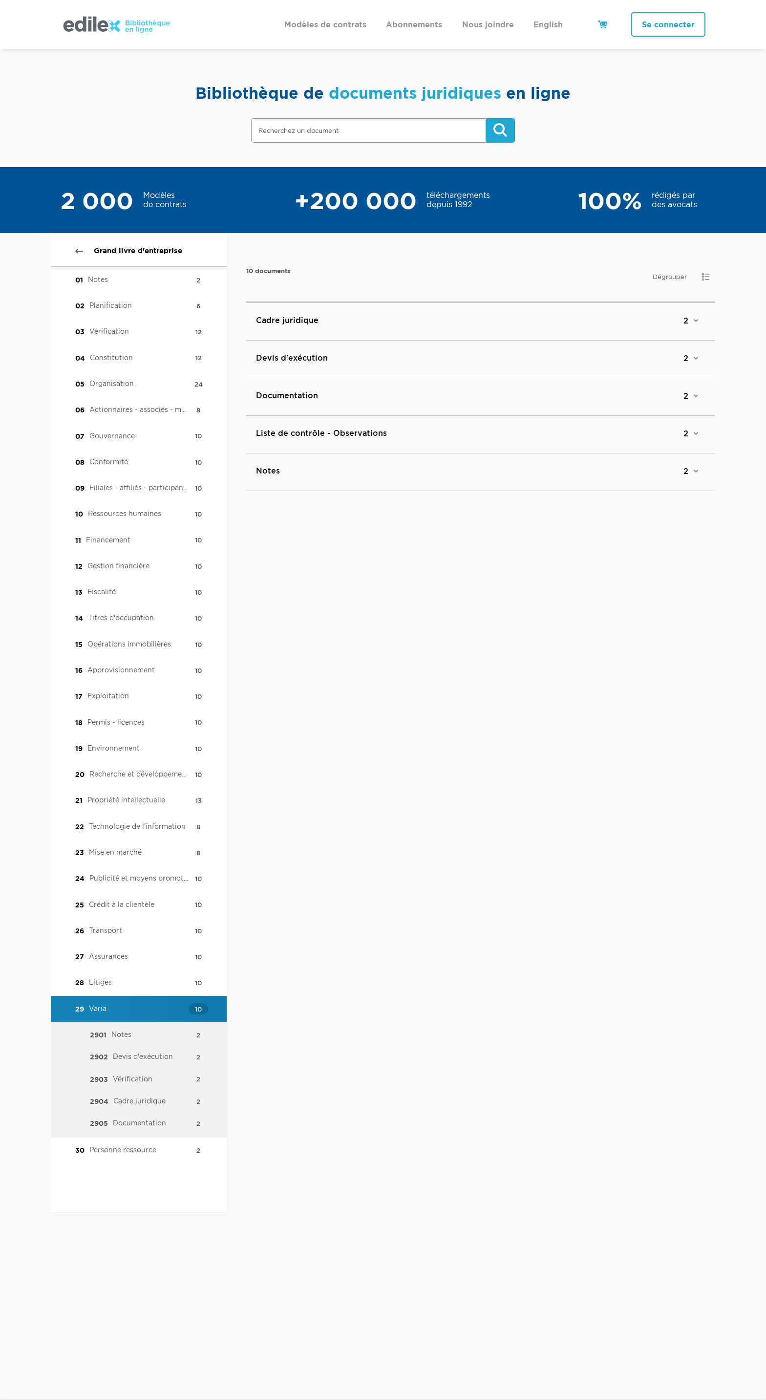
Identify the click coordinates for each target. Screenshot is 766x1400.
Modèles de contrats (325, 24)
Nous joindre (488, 24)
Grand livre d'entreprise (128, 250)
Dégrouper (670, 276)
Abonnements (414, 24)
